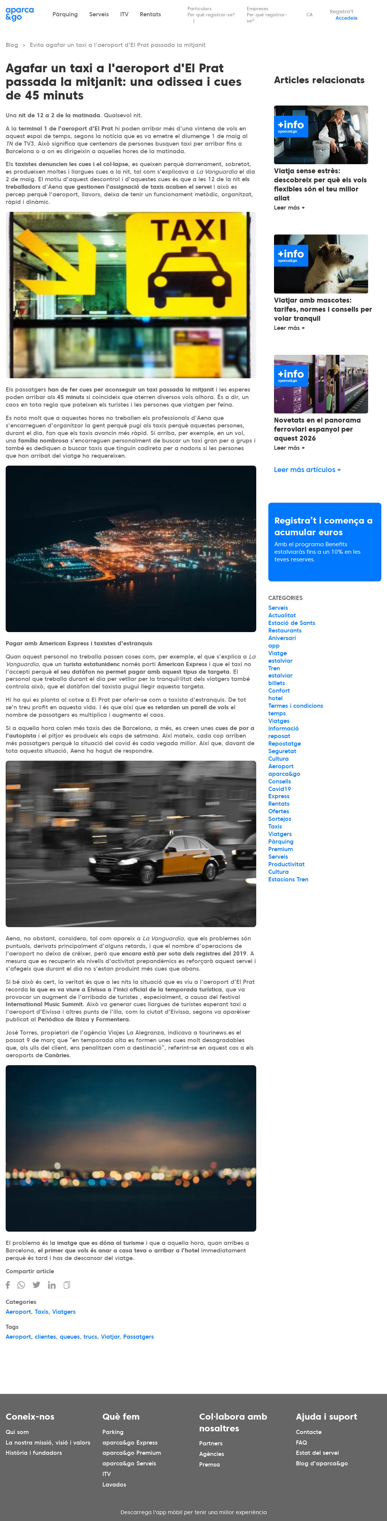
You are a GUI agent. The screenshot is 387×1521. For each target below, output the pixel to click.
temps (277, 713)
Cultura (278, 758)
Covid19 (279, 789)
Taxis (41, 1311)
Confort (279, 690)
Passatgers (138, 1336)
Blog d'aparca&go (322, 1463)
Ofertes (278, 811)
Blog (12, 45)
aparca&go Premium (131, 1453)
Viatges (278, 721)
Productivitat (286, 864)
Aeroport (18, 1311)
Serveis (99, 14)
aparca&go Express (130, 1442)
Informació (283, 728)
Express (278, 796)
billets (276, 683)
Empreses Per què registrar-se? (267, 14)
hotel (275, 698)
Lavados (114, 1484)
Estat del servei (317, 1453)
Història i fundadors (34, 1453)
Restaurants (285, 630)
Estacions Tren (288, 879)
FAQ (301, 1442)
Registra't (341, 11)
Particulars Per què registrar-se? (211, 11)
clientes (45, 1336)
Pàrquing (65, 14)
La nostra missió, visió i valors (48, 1442)
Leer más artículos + (307, 470)
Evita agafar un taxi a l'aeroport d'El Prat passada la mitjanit (118, 45)
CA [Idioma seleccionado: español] (310, 14)
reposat (279, 736)
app (274, 645)
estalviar (280, 660)
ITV (124, 14)
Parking (113, 1431)
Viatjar (110, 1336)
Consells (279, 781)
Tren (274, 668)
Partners (211, 1443)
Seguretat (282, 751)
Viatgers (64, 1311)
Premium (280, 849)
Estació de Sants (291, 623)
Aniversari (282, 638)
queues (70, 1336)
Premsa (209, 1464)
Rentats (150, 14)
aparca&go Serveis (129, 1463)
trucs (90, 1336)
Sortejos (279, 819)
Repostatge (284, 743)
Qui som (17, 1431)
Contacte (309, 1431)
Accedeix (347, 18)
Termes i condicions (295, 705)
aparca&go (284, 774)
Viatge (277, 653)
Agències (211, 1454)
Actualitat (282, 615)
